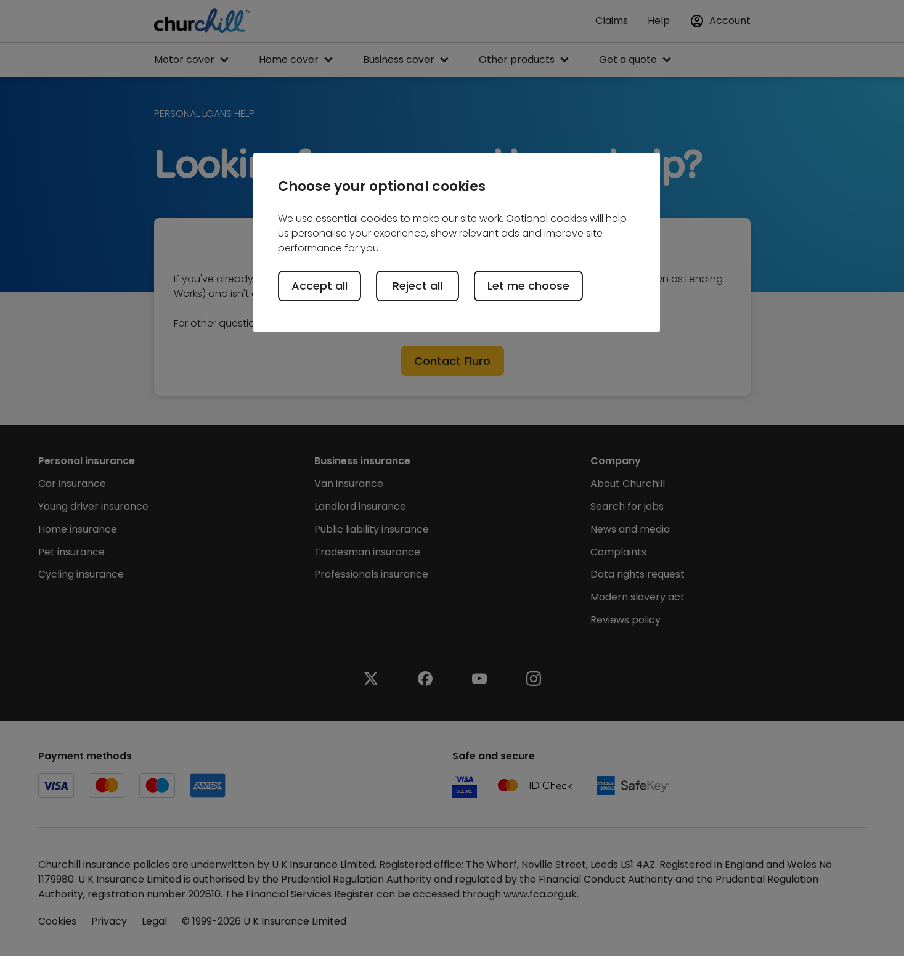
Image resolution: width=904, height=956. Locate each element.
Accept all (319, 285)
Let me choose (528, 285)
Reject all (417, 285)
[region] (456, 242)
